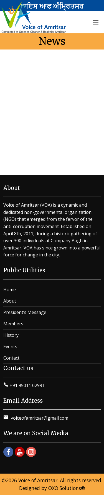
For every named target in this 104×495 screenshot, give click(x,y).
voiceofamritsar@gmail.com (39, 418)
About (9, 301)
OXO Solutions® (66, 488)
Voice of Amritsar (37, 480)
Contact (11, 358)
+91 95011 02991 (27, 385)
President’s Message (24, 312)
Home (9, 289)
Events (10, 346)
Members (13, 324)
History (11, 335)
